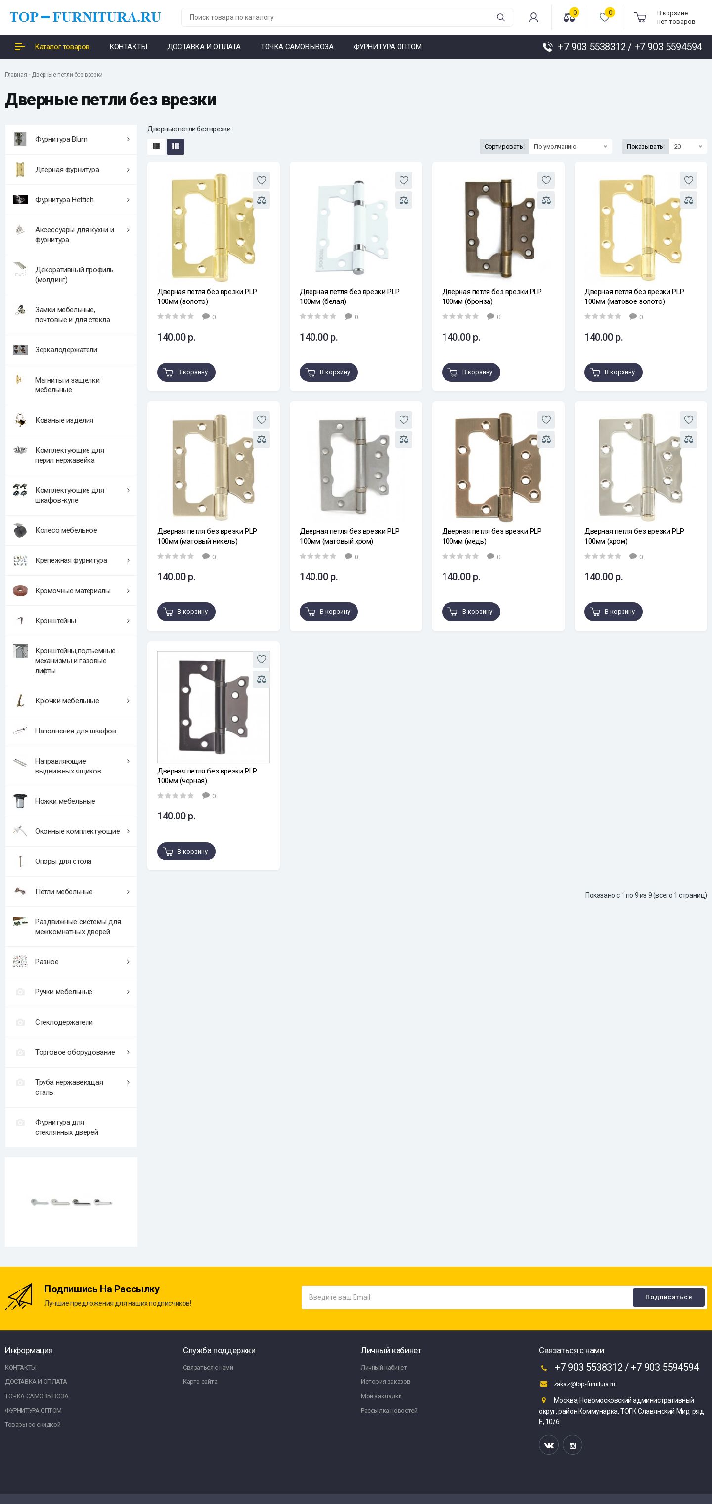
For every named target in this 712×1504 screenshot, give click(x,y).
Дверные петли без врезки (67, 74)
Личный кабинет (384, 1367)
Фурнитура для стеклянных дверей (55, 1126)
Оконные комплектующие (71, 831)
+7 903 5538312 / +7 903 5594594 (619, 1368)
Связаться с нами (208, 1367)
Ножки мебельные (54, 801)
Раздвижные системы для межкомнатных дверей (67, 925)
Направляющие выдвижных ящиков (71, 764)
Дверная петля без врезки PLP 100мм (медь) (492, 536)
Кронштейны (71, 620)
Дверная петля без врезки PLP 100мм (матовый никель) (207, 536)
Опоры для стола (52, 861)
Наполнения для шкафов (64, 731)
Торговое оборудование (71, 1052)
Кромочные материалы (71, 590)
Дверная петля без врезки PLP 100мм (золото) (207, 296)
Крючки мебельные (71, 700)
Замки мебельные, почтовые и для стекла (61, 313)
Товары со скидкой (32, 1424)
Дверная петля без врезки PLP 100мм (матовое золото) (634, 296)
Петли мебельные (71, 891)
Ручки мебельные (71, 992)
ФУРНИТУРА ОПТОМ (33, 1410)
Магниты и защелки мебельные (56, 383)
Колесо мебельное (55, 530)
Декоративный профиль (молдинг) (63, 273)
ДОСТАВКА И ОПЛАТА (36, 1381)
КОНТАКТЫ (21, 1367)
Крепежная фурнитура (71, 560)
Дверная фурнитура (71, 169)
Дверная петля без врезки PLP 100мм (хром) (634, 536)
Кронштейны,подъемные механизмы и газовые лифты (64, 659)
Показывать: (646, 146)
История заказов (386, 1381)
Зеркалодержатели (55, 350)
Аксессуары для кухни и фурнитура (71, 233)
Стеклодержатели (53, 1022)
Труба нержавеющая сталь (71, 1086)
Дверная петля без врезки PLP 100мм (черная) (207, 776)
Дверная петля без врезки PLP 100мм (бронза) (492, 296)
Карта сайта (200, 1381)
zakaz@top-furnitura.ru (577, 1384)
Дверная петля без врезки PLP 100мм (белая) (350, 296)
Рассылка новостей (389, 1410)
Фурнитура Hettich (71, 199)
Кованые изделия (53, 420)
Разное (71, 961)
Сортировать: (504, 146)
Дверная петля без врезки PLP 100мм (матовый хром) (350, 536)
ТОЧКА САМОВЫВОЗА (37, 1396)
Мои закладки (381, 1396)
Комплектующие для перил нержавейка (58, 454)
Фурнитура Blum (71, 139)
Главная (16, 74)
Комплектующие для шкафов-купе (71, 494)
